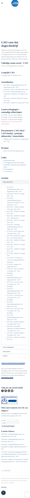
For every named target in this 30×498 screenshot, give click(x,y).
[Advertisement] (15, 22)
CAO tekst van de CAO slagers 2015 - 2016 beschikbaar (15, 297)
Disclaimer (4, 487)
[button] (2, 3)
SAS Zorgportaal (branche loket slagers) (14, 162)
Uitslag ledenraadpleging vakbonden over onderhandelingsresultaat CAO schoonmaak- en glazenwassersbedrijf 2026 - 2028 (14, 454)
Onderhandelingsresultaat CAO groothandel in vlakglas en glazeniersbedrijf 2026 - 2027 (14, 447)
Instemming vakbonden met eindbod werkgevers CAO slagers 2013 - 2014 (16, 328)
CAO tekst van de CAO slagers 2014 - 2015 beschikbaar (15, 311)
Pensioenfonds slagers (9, 160)
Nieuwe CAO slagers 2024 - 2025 (19, 89)
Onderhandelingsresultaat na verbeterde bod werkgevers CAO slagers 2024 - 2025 (16, 94)
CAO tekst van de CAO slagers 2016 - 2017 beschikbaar (15, 284)
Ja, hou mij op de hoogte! (8, 426)
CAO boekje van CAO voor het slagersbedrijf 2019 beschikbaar (15, 260)
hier (5, 121)
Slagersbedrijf (7, 470)
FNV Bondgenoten (8, 169)
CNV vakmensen (8, 171)
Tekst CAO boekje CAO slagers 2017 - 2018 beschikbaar (15, 271)
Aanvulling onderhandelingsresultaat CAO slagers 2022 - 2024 (15, 227)
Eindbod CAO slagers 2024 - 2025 (19, 102)
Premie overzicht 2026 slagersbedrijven (14, 151)
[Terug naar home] (15, 3)
